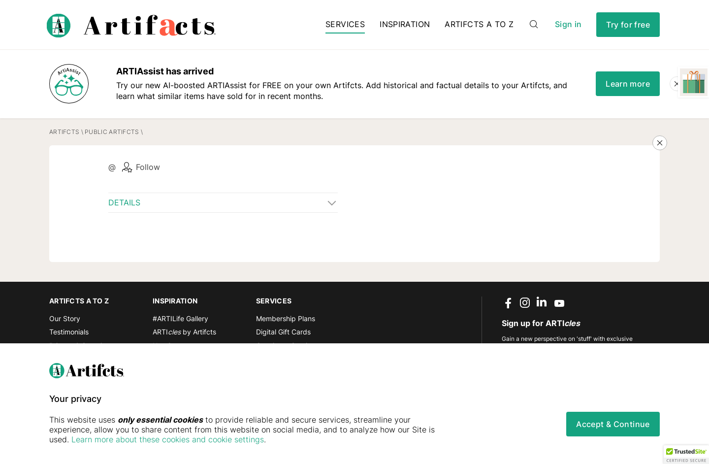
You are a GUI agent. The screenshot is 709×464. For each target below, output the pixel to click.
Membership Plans (285, 318)
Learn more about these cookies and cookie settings (167, 439)
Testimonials (69, 332)
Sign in (568, 24)
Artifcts (64, 131)
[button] (686, 454)
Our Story (64, 318)
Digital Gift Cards (283, 332)
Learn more (628, 84)
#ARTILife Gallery (180, 318)
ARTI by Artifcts (184, 332)
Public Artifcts (112, 131)
